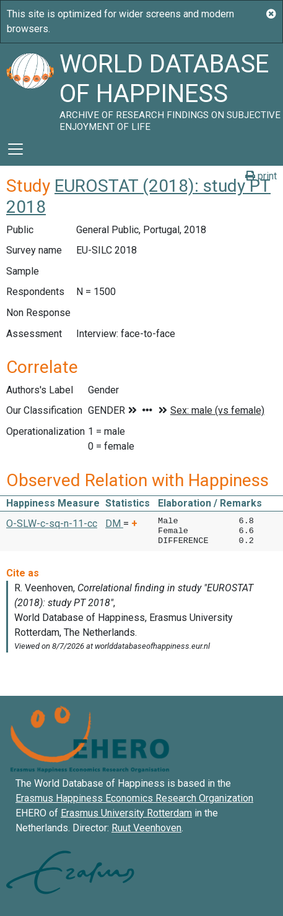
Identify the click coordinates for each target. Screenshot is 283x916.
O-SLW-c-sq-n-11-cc (51, 523)
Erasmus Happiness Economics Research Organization (134, 798)
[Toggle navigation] (15, 149)
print (261, 176)
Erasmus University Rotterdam (126, 813)
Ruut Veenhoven (146, 828)
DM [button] (114, 523)
